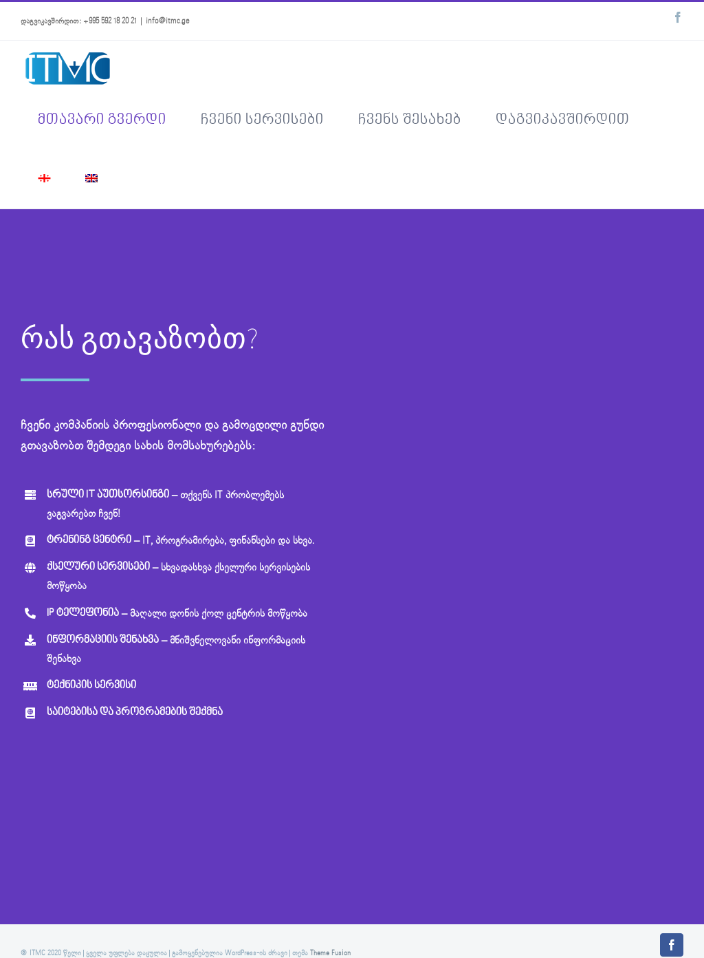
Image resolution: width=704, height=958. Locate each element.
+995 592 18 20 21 (110, 21)
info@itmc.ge (168, 21)
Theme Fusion (330, 953)
